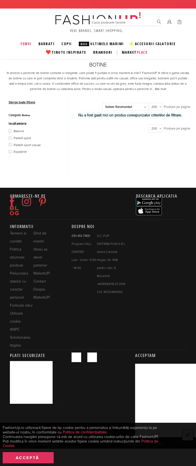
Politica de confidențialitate (85, 432)
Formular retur (21, 305)
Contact (39, 281)
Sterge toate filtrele (22, 102)
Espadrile (18, 152)
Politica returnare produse (17, 257)
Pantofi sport (20, 138)
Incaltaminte (17, 123)
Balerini (16, 131)
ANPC (14, 329)
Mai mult (160, 89)
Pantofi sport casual (25, 145)
